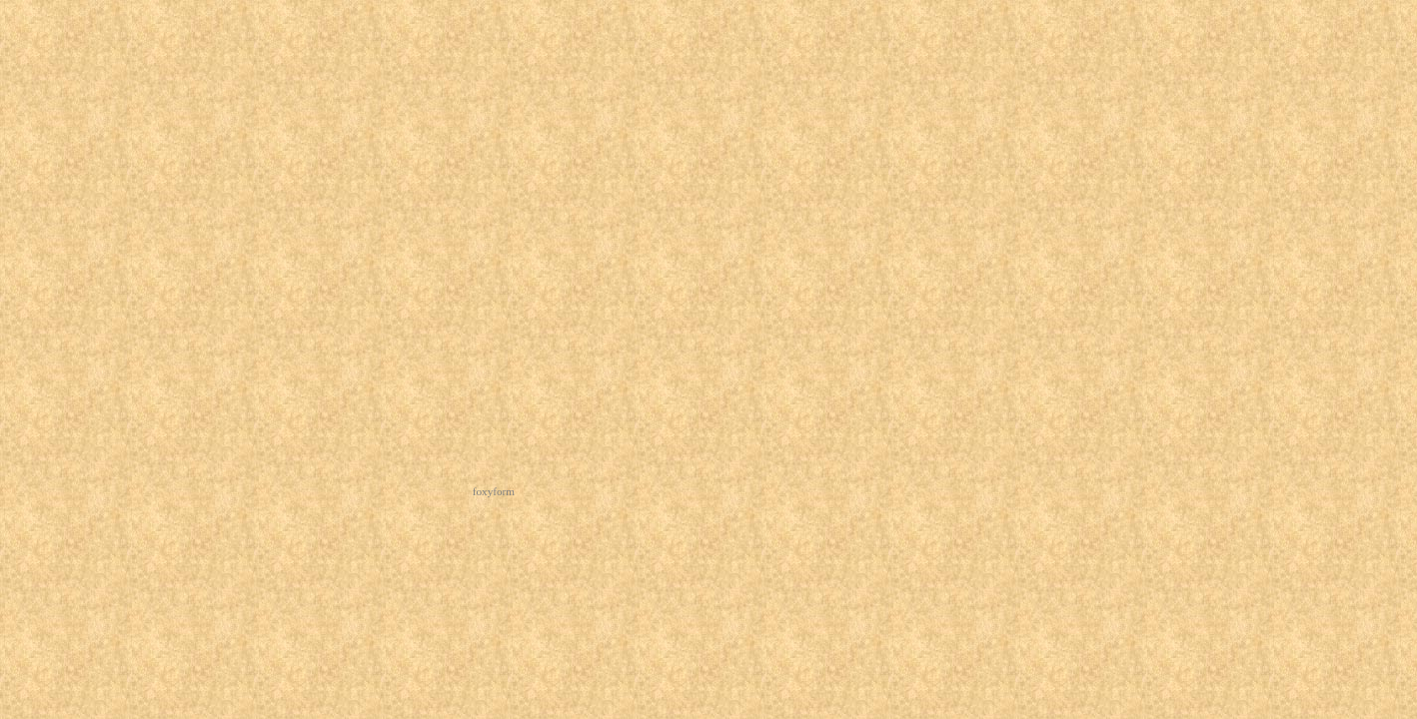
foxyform (494, 491)
